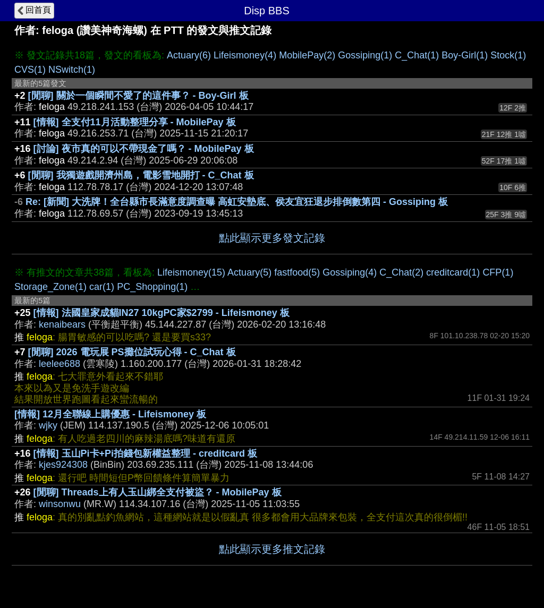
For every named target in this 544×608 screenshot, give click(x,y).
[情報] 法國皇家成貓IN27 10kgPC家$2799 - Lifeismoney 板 (161, 312)
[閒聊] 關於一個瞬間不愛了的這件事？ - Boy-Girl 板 (138, 95)
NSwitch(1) (71, 69)
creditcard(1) (453, 272)
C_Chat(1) (417, 55)
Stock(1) (508, 55)
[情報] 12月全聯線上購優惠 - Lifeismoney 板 (110, 414)
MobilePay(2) (307, 55)
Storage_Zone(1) (50, 286)
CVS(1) (30, 69)
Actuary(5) (249, 272)
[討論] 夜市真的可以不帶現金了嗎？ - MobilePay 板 (143, 148)
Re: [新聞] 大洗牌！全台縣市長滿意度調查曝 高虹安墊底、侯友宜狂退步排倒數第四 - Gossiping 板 (237, 201)
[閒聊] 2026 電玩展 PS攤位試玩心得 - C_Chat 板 (132, 352)
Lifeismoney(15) (191, 272)
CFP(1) (497, 272)
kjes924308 (63, 464)
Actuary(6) (189, 55)
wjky (48, 425)
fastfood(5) (297, 272)
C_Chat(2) (401, 272)
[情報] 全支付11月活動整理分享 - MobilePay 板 (134, 122)
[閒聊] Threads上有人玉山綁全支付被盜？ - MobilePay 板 (157, 492)
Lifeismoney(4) (245, 55)
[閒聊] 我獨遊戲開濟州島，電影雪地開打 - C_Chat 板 (141, 175)
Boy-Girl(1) (464, 55)
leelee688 (59, 363)
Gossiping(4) (349, 272)
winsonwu (60, 504)
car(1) (101, 286)
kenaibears (62, 324)
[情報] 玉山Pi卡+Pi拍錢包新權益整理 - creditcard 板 (145, 453)
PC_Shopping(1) (152, 286)
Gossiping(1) (365, 55)
